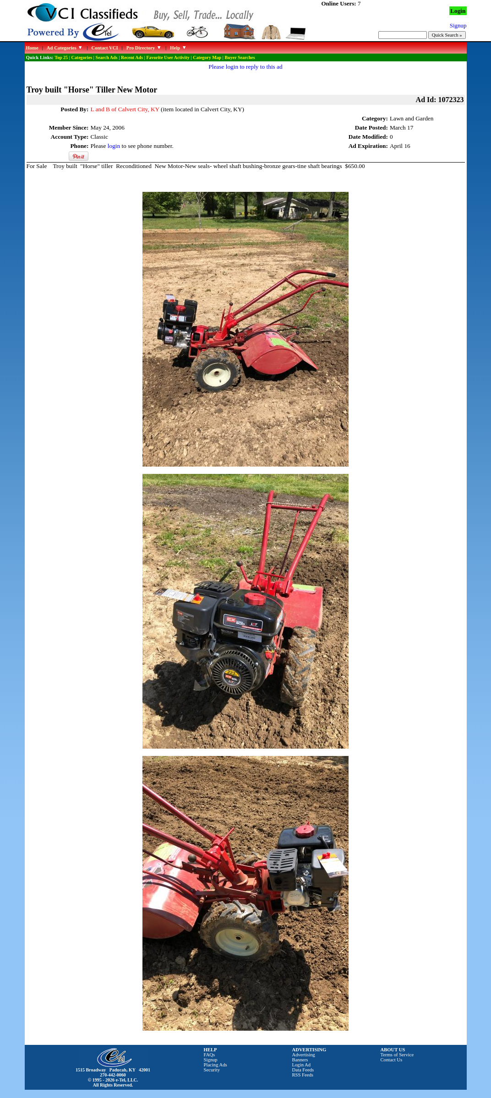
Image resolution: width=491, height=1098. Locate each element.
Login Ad (301, 1064)
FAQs (209, 1054)
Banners (300, 1059)
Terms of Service (397, 1054)
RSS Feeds (303, 1074)
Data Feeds (303, 1069)
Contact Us (392, 1059)
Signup (211, 1059)
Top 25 (61, 57)
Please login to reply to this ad (245, 66)
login (114, 145)
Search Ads (107, 57)
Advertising (303, 1054)
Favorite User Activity (168, 57)
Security (212, 1069)
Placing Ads (215, 1064)
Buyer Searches (240, 57)
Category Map (207, 57)
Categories (82, 57)
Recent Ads (132, 57)
